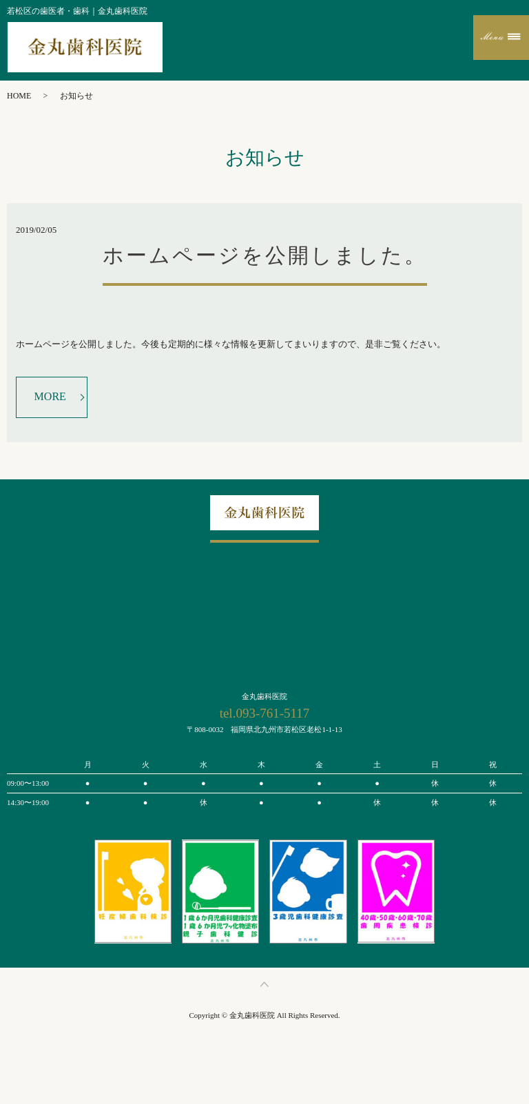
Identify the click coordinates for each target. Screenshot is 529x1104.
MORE (50, 396)
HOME (19, 96)
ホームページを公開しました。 (265, 255)
